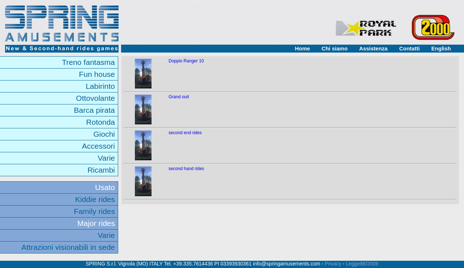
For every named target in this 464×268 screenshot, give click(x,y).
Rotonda (100, 122)
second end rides (185, 132)
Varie (106, 158)
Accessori (98, 146)
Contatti (409, 48)
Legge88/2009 (362, 264)
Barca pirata (94, 110)
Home (302, 48)
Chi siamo (335, 48)
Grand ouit (179, 96)
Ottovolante (95, 98)
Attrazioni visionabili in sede (68, 247)
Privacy (333, 264)
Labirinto (100, 86)
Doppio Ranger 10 (186, 60)
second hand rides (186, 168)
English (441, 48)
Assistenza (373, 48)
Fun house (97, 74)
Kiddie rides (95, 199)
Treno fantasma (88, 62)
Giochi (104, 134)
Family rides (94, 211)
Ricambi (101, 170)
